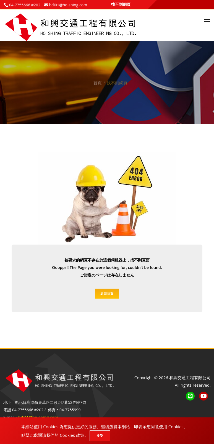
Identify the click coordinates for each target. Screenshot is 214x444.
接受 (99, 435)
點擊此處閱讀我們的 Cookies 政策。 (54, 435)
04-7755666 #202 (24, 4)
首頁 (97, 79)
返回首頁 (107, 293)
